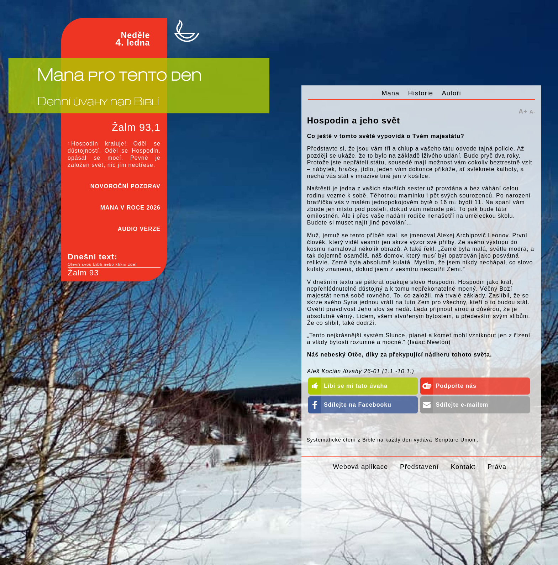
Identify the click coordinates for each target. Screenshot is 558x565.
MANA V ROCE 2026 (130, 208)
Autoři (451, 93)
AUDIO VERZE (139, 229)
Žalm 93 (83, 272)
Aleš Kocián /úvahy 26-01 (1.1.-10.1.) (360, 371)
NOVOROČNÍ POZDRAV (125, 186)
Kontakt (463, 466)
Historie (420, 93)
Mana (390, 93)
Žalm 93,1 (136, 127)
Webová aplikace (360, 466)
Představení (419, 466)
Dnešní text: (114, 259)
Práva (497, 466)
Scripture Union (455, 440)
